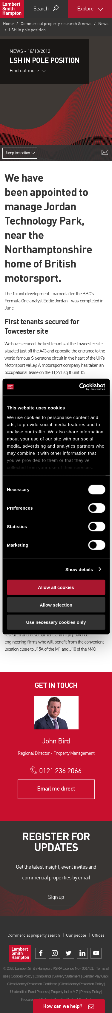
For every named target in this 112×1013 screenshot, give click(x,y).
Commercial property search (33, 935)
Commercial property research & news (56, 24)
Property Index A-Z (64, 991)
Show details (79, 569)
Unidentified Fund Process (29, 991)
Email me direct (56, 789)
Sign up (56, 897)
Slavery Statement (66, 976)
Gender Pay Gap (95, 976)
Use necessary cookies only (56, 622)
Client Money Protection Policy (81, 984)
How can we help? (62, 1006)
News (103, 24)
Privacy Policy (90, 991)
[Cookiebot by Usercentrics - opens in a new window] (79, 387)
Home (8, 24)
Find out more (28, 71)
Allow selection (56, 604)
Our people (76, 935)
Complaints (42, 976)
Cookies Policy (21, 976)
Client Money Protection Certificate (32, 984)
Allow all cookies (56, 587)
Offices (98, 935)
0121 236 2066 (60, 771)
